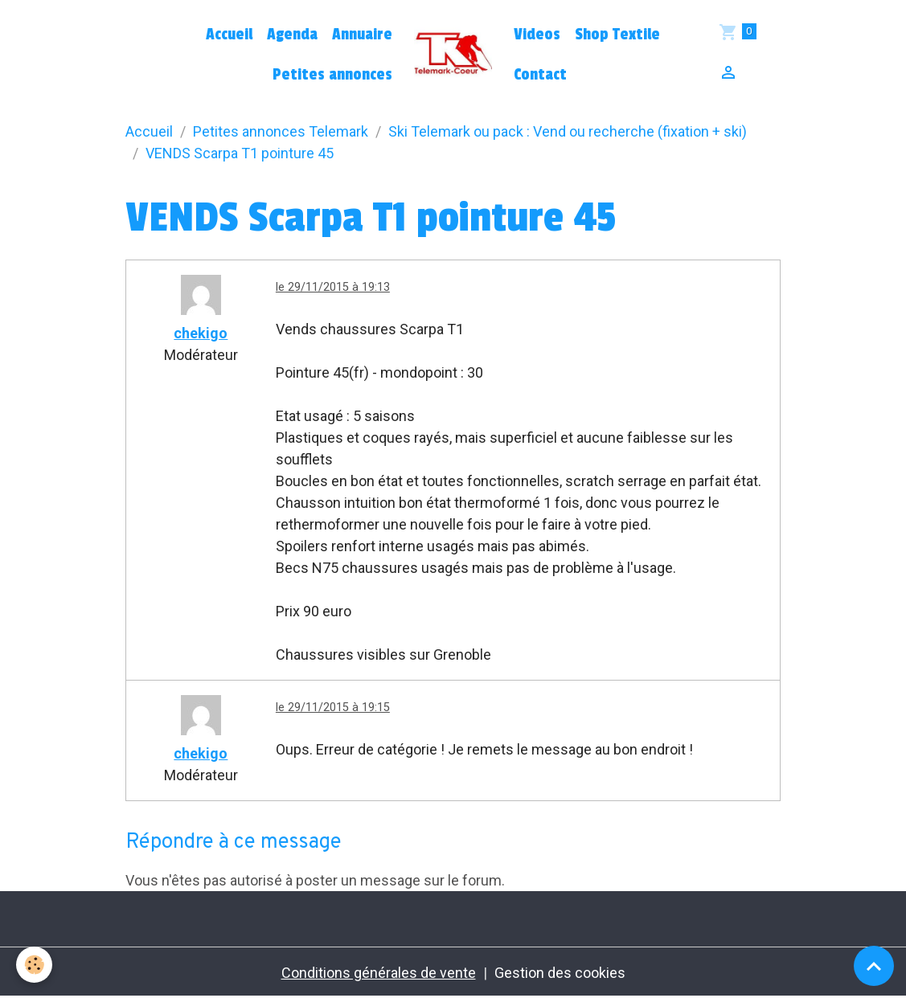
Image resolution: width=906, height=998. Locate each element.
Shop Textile (617, 34)
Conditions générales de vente (378, 972)
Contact (540, 74)
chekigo (201, 333)
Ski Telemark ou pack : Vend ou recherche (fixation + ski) (567, 131)
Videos (537, 34)
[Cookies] (34, 965)
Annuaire (362, 34)
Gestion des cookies (559, 972)
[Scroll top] (874, 966)
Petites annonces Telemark (280, 131)
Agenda (292, 34)
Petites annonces (332, 74)
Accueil (229, 34)
